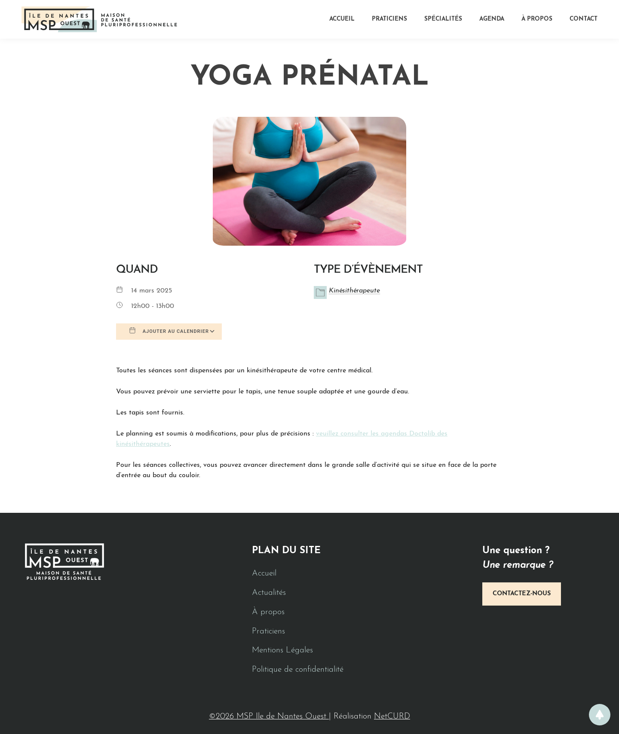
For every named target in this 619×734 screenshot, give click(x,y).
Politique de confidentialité (297, 670)
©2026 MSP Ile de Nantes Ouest (269, 717)
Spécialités (443, 19)
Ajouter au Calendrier (169, 331)
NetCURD (392, 717)
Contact (584, 19)
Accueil (342, 19)
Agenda (491, 19)
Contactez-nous (522, 594)
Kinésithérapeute (354, 290)
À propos (536, 19)
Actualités (269, 593)
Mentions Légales (282, 650)
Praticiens (389, 19)
